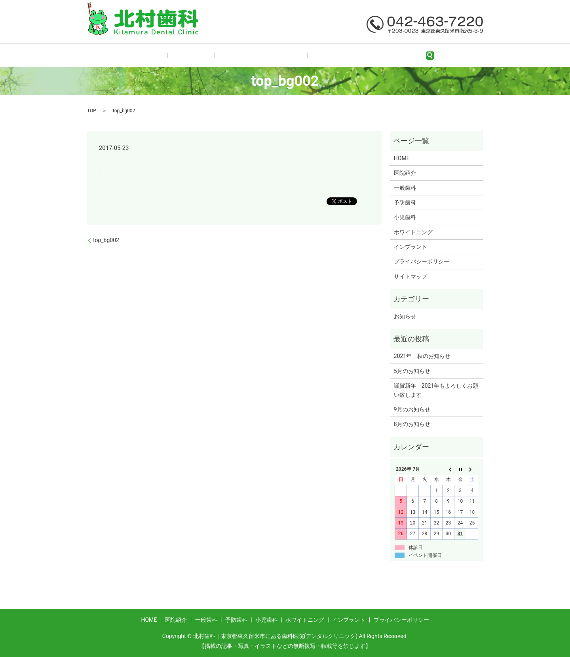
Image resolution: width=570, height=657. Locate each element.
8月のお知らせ (412, 424)
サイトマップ (410, 276)
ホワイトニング (357, 55)
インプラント (410, 247)
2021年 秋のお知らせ (422, 356)
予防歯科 (279, 55)
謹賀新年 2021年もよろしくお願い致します (436, 390)
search (397, 55)
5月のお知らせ (412, 371)
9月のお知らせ (412, 409)
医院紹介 (208, 55)
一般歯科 (243, 55)
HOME (175, 55)
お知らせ (405, 316)
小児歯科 (314, 55)
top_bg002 (106, 240)
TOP (91, 111)
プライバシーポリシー (421, 261)
